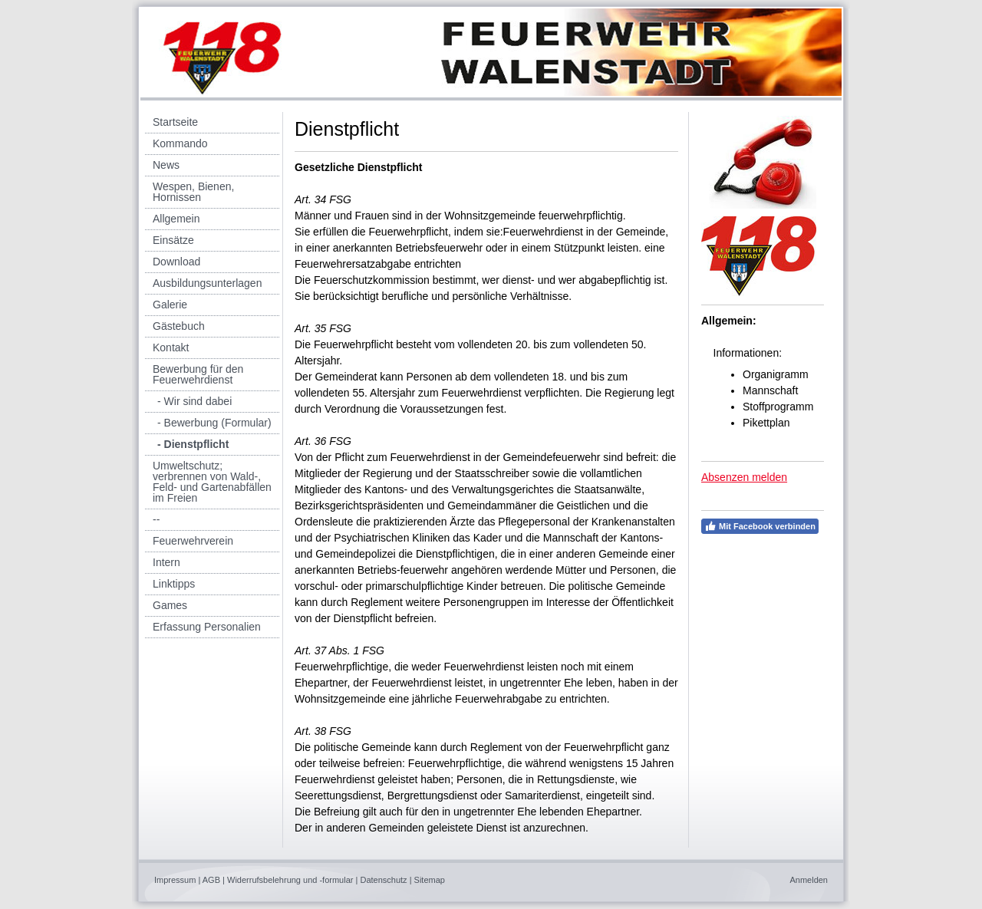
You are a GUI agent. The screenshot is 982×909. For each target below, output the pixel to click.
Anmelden (808, 879)
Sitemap (429, 879)
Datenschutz (383, 879)
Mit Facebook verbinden (760, 526)
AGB (211, 879)
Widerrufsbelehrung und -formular (290, 879)
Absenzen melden (744, 477)
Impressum (175, 879)
